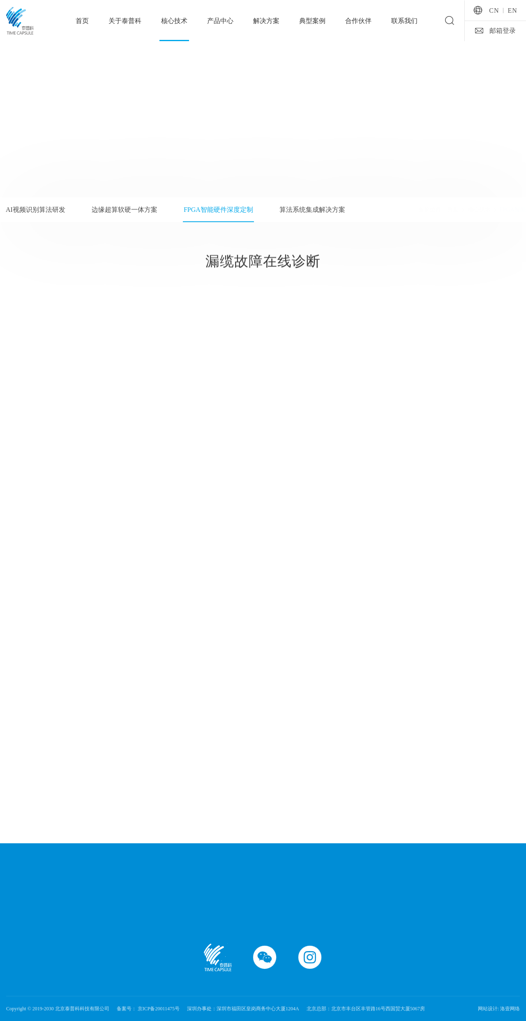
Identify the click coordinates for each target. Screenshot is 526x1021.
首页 (82, 20)
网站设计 (488, 1009)
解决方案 (266, 20)
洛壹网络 (510, 1009)
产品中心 (220, 20)
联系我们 (404, 20)
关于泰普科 (124, 20)
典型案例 (312, 20)
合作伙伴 (358, 20)
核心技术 (174, 20)
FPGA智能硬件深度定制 (493, 210)
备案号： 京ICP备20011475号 (148, 1009)
